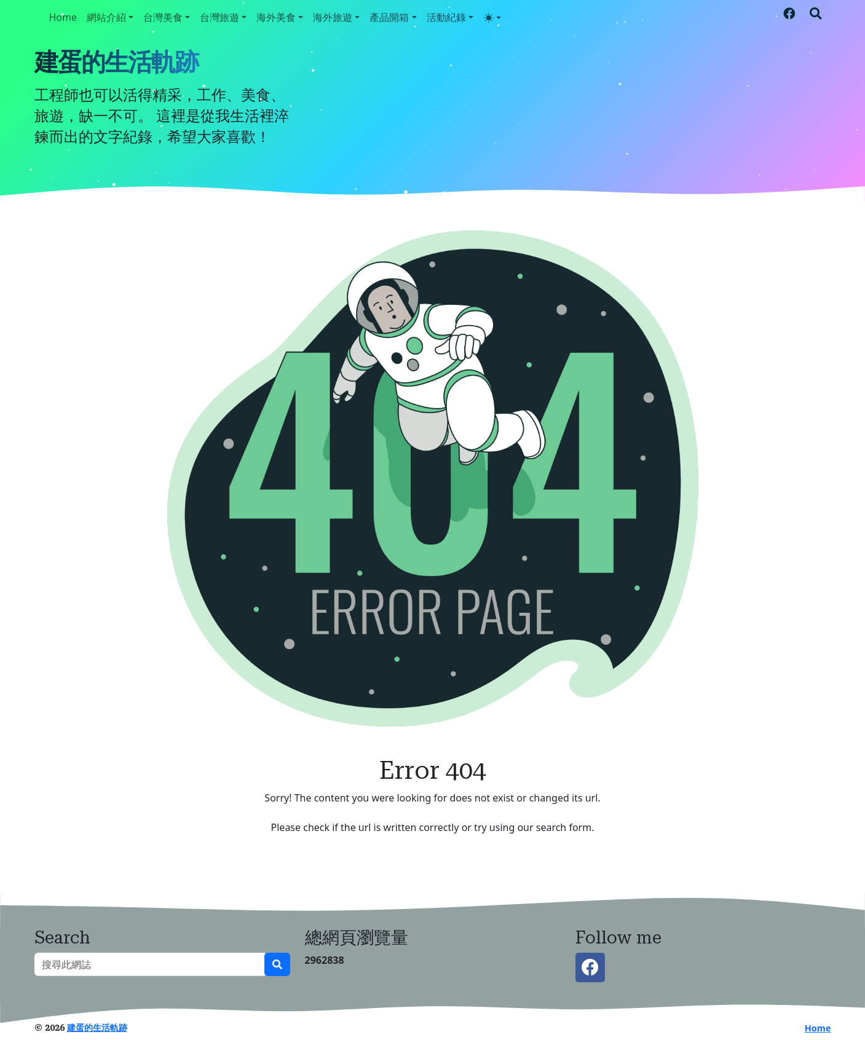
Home (63, 17)
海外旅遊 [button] (332, 17)
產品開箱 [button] (389, 17)
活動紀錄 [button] (446, 17)
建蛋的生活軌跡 (116, 62)
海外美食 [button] (276, 17)
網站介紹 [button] (106, 17)
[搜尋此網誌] (149, 964)
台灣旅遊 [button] (219, 17)
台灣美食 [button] (163, 17)
